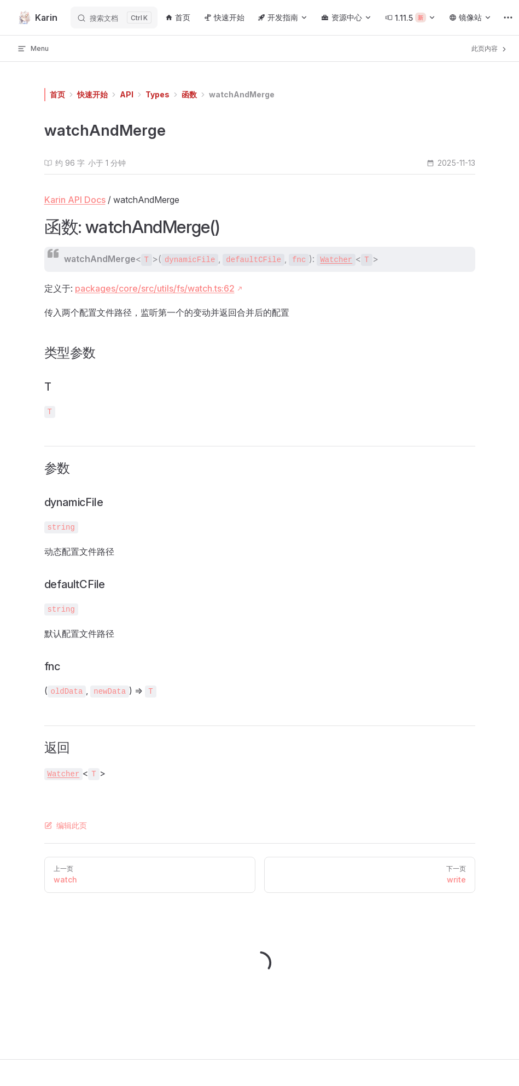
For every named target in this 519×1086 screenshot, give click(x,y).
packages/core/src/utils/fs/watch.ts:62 (155, 288)
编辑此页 (65, 825)
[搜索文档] (114, 17)
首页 (57, 94)
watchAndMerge (242, 94)
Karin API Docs (75, 199)
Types (157, 94)
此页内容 (489, 48)
